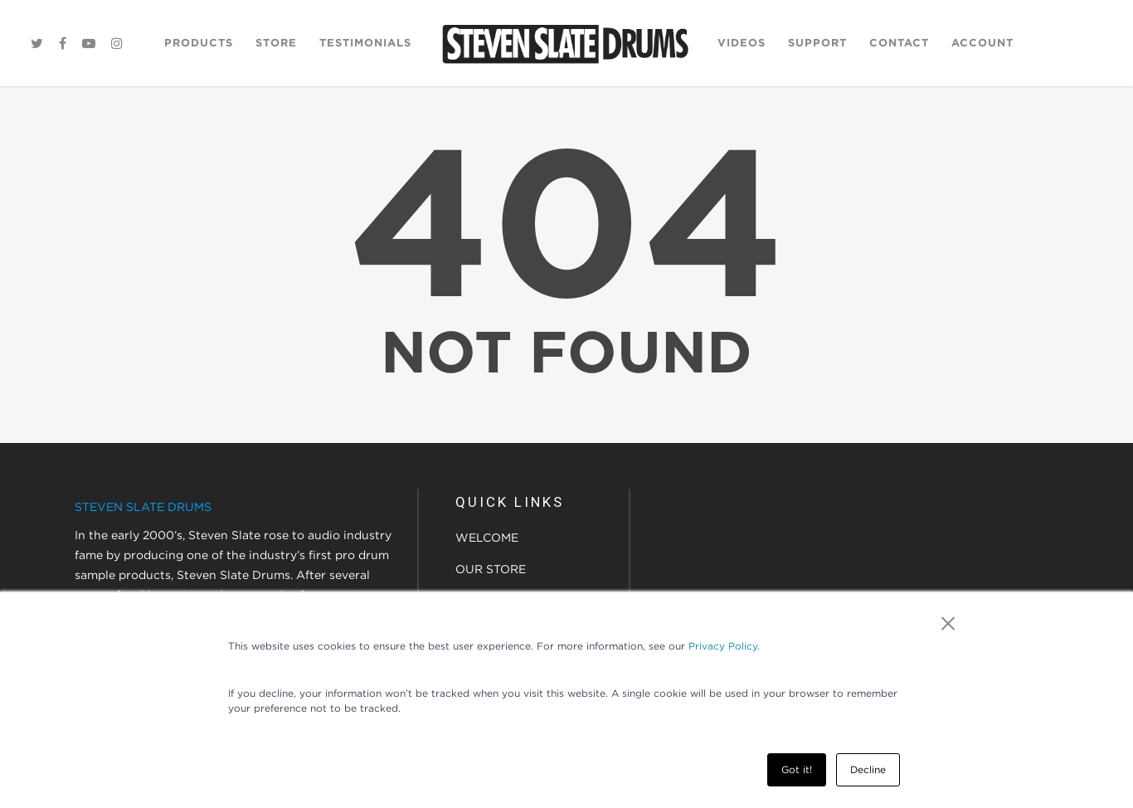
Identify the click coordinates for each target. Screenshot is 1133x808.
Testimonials (365, 43)
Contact (899, 43)
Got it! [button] (796, 769)
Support (817, 43)
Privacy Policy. (724, 646)
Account (982, 43)
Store (276, 43)
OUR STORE (490, 569)
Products (198, 43)
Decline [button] (868, 769)
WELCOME (486, 537)
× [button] (948, 623)
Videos (741, 43)
